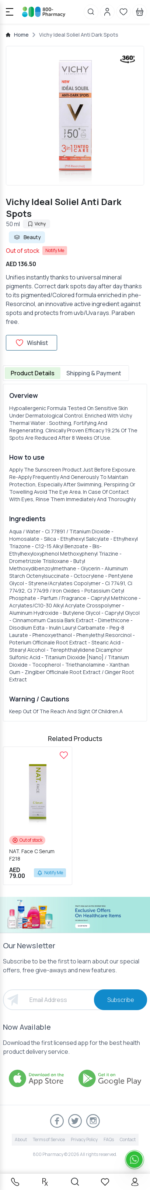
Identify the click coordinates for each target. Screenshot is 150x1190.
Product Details (33, 373)
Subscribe (120, 1000)
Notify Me (54, 250)
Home (21, 34)
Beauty (27, 237)
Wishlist (31, 342)
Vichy (36, 224)
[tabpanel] (75, 552)
